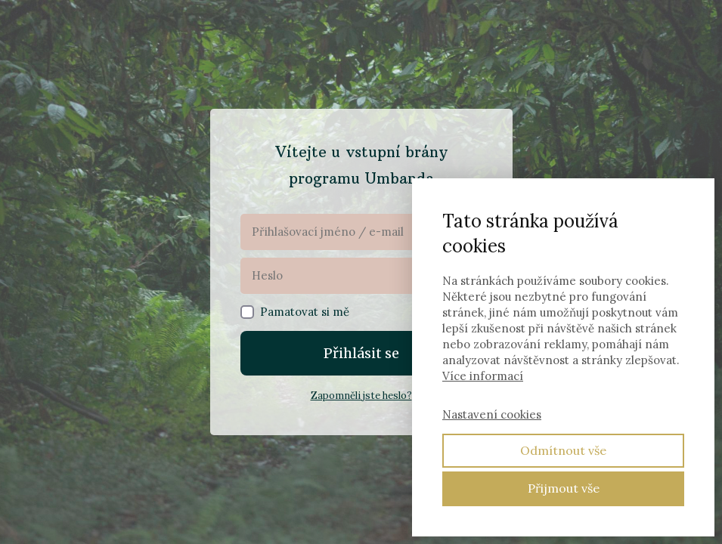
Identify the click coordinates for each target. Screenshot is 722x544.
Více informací (482, 376)
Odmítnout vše (563, 450)
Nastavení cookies (491, 414)
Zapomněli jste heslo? (361, 395)
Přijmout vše (564, 488)
